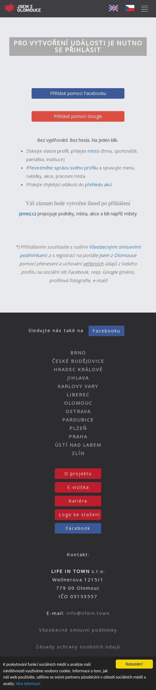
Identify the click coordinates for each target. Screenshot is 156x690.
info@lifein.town (88, 613)
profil (62, 151)
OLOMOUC (78, 403)
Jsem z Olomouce (117, 255)
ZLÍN (78, 453)
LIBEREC (78, 394)
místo (94, 151)
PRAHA (78, 436)
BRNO (78, 353)
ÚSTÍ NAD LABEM (78, 445)
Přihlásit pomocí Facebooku (78, 93)
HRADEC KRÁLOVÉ (78, 369)
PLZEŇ (78, 428)
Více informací (28, 683)
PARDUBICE (78, 420)
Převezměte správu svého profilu (62, 168)
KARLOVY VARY (78, 386)
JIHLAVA (78, 378)
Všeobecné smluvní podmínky (78, 630)
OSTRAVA (78, 411)
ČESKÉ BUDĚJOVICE (78, 361)
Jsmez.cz (27, 214)
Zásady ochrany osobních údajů (78, 646)
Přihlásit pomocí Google (78, 116)
